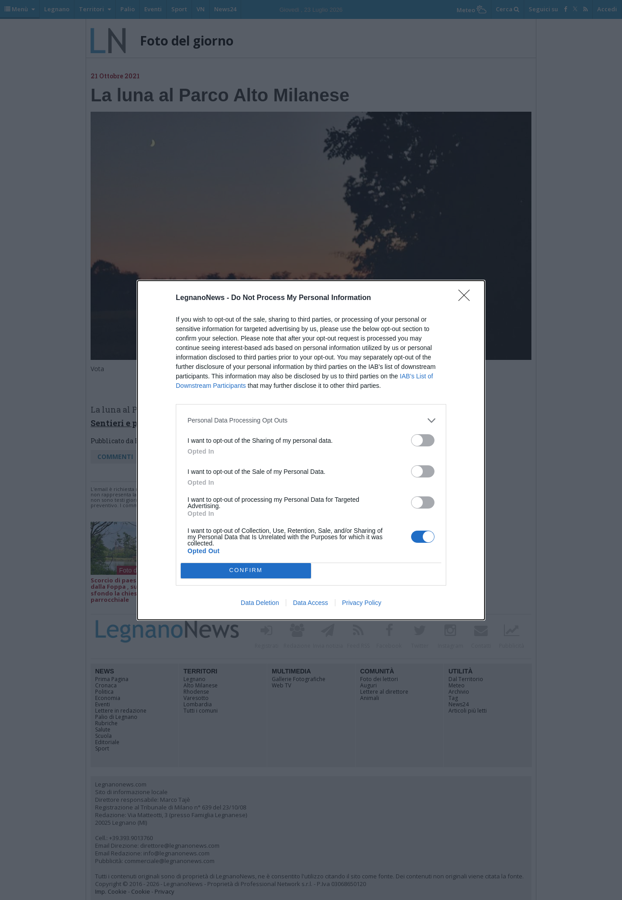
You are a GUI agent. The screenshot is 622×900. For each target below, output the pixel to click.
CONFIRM (246, 570)
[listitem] (311, 420)
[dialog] (311, 450)
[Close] (467, 298)
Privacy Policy (361, 602)
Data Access (310, 602)
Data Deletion (260, 602)
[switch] (422, 440)
